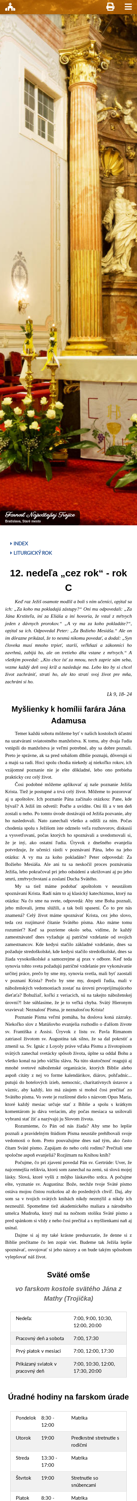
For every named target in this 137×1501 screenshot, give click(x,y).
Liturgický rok (31, 553)
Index (19, 543)
